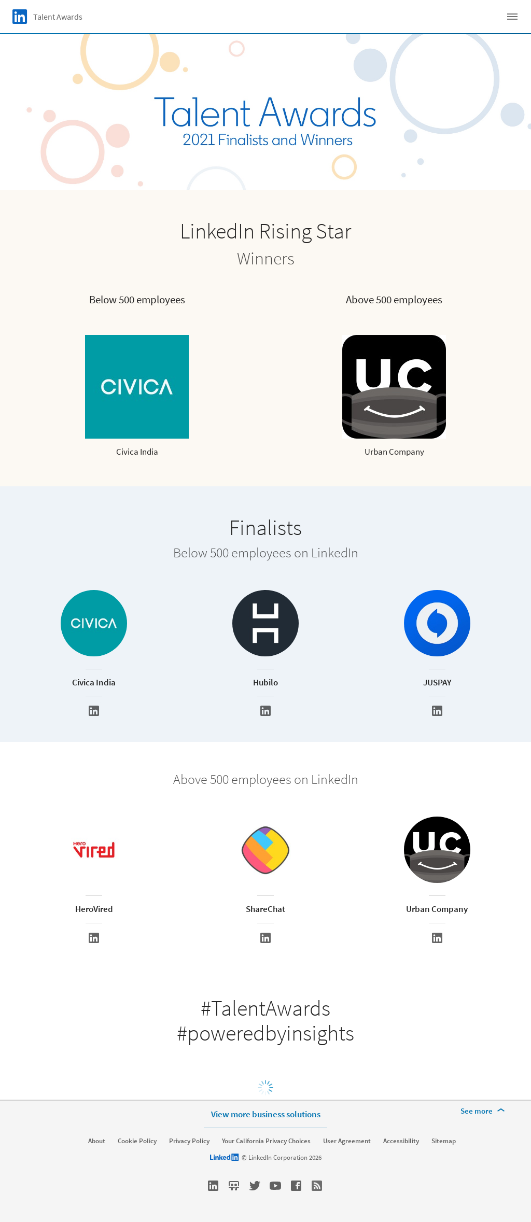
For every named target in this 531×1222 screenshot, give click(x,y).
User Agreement (347, 1141)
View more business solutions (265, 1114)
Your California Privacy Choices (266, 1141)
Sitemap (443, 1141)
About (96, 1141)
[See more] (484, 1111)
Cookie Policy (137, 1141)
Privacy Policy (189, 1141)
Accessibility (401, 1141)
